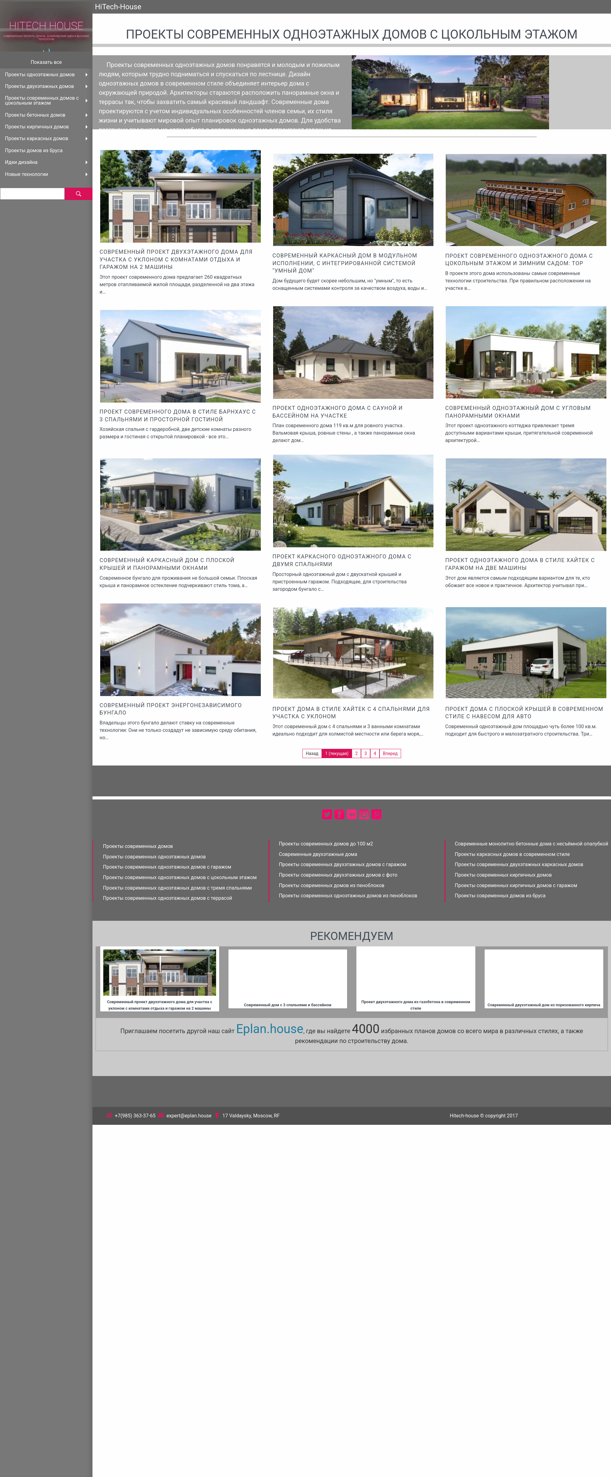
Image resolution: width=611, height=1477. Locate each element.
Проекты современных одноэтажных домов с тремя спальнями (177, 888)
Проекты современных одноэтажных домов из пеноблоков (348, 896)
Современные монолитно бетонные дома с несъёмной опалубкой (531, 844)
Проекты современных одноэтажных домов (154, 857)
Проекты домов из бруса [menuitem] (34, 150)
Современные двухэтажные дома (318, 854)
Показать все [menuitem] (46, 62)
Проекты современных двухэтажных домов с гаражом (343, 864)
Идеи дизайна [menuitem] (21, 162)
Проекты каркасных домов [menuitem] (36, 138)
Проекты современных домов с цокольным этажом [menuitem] (42, 100)
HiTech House (46, 26)
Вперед (390, 753)
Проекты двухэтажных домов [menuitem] (39, 86)
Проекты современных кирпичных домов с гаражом (516, 885)
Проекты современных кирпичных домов (503, 875)
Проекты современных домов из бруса (500, 896)
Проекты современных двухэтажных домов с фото (338, 875)
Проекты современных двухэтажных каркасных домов (519, 864)
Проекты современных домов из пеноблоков (331, 885)
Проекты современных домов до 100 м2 (326, 844)
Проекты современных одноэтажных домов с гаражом (167, 867)
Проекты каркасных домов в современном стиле (512, 854)
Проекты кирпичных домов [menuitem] (37, 127)
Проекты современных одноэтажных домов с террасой (167, 898)
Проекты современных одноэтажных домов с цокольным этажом (180, 877)
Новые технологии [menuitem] (26, 174)
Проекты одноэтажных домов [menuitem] (40, 74)
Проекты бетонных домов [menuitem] (35, 115)
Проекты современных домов (138, 846)
